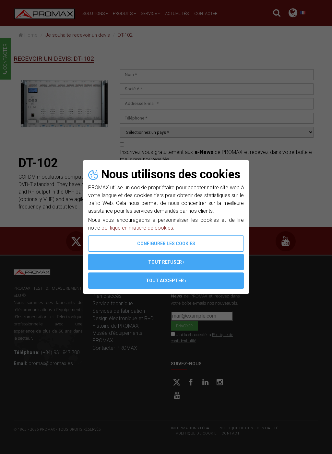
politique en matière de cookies (137, 228)
